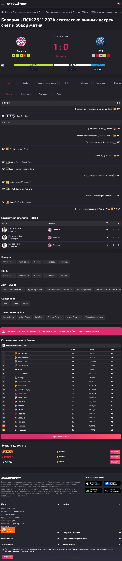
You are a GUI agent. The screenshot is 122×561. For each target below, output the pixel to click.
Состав (37, 262)
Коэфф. (26, 83)
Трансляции (102, 83)
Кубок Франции (35, 289)
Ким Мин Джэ (22, 116)
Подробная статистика (61, 436)
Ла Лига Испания (8, 514)
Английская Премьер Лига (12, 511)
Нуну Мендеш (106, 156)
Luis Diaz (39, 317)
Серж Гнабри (15, 202)
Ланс (5, 303)
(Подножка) (93, 129)
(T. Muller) (13, 189)
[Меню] (3, 4)
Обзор (9, 94)
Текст (61, 94)
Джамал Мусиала (24, 189)
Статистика (26, 94)
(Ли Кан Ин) (108, 142)
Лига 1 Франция (8, 521)
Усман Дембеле (105, 109)
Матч (9, 83)
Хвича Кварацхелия (94, 317)
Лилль (15, 303)
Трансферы (50, 262)
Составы (44, 94)
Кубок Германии (84, 289)
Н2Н (68, 83)
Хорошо (7, 557)
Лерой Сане (27, 162)
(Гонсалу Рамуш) (106, 176)
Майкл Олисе (15, 182)
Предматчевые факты (47, 83)
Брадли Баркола (91, 176)
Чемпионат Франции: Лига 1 (59, 289)
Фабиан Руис (92, 196)
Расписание (24, 262)
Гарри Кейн (8, 317)
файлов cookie (28, 551)
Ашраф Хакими (106, 136)
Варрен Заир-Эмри (94, 142)
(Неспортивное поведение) (86, 209)
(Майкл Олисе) (15, 162)
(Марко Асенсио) (105, 196)
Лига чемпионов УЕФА (13, 289)
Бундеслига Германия (10, 518)
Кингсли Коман (16, 149)
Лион (25, 303)
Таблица (85, 83)
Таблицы (64, 262)
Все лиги (5, 527)
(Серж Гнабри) (15, 169)
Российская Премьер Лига (12, 524)
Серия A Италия (8, 508)
